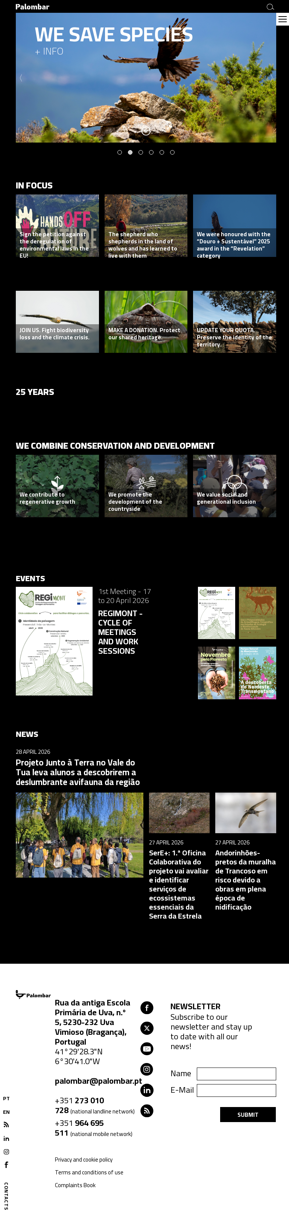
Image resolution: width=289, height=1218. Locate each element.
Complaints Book (75, 1185)
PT (6, 1098)
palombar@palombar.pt (98, 1081)
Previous (21, 78)
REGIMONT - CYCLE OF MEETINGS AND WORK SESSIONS (120, 632)
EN (6, 1112)
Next (271, 78)
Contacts (6, 1196)
